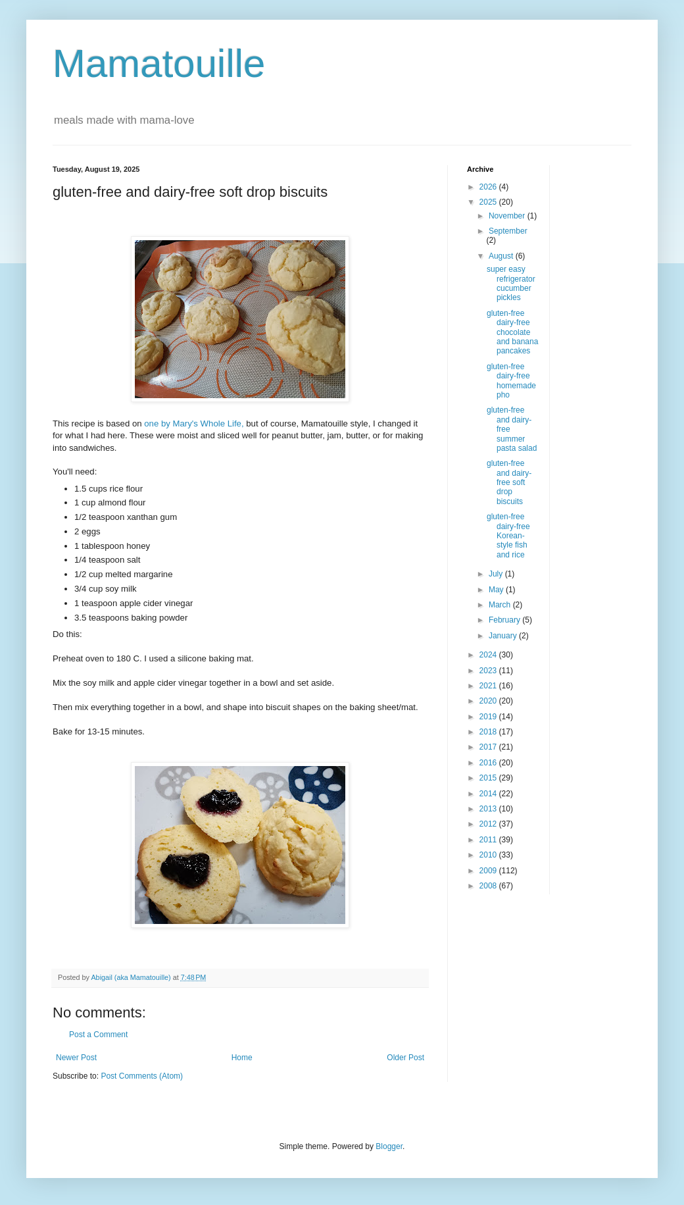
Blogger (389, 1146)
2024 (489, 654)
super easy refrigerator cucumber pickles (511, 283)
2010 (489, 854)
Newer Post (76, 1057)
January (504, 635)
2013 (489, 808)
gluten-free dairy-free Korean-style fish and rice (508, 535)
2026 (489, 187)
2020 (489, 700)
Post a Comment (98, 1034)
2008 (489, 885)
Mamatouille (159, 63)
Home (242, 1057)
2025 (489, 202)
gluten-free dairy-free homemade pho (511, 380)
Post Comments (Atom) (142, 1076)
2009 (489, 870)
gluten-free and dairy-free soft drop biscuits (509, 482)
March (501, 604)
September (508, 231)
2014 (489, 793)
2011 (489, 839)
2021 (489, 685)
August (502, 256)
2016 (489, 762)
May (497, 589)
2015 (489, 777)
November (508, 215)
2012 (489, 824)
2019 (489, 716)
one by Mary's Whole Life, (193, 423)
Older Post (405, 1057)
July (497, 573)
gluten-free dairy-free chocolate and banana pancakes (512, 332)
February (505, 620)
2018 (489, 731)
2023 (489, 670)
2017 (489, 747)
